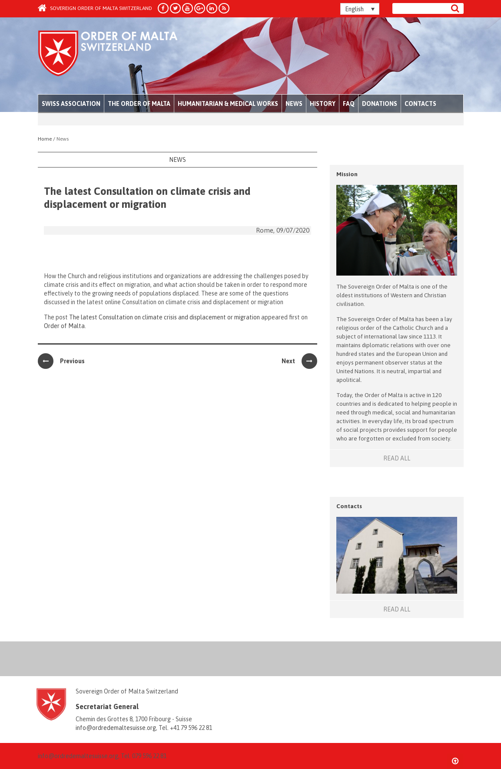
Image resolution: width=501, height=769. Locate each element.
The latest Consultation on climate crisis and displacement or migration (164, 317)
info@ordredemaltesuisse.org (116, 727)
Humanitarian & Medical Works (228, 103)
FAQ (349, 103)
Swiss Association (71, 103)
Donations (379, 103)
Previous (61, 361)
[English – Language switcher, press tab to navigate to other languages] (359, 9)
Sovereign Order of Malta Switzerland (95, 8)
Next (299, 361)
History (322, 103)
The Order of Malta (139, 103)
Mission (347, 174)
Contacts (420, 103)
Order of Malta (119, 56)
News (293, 103)
